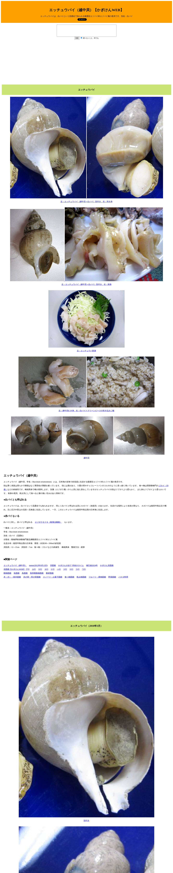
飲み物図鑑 (81, 577)
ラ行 (78, 569)
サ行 (40, 569)
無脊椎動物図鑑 (36, 573)
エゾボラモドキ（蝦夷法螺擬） (48, 522)
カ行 (34, 569)
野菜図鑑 (112, 577)
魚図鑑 (16, 573)
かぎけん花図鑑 (107, 565)
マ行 (65, 569)
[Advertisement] (86, 62)
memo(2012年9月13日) (38, 565)
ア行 (28, 569)
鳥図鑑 (25, 573)
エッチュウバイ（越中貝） (15, 565)
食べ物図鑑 (69, 577)
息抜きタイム (78, 565)
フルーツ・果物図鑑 (97, 577)
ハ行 (59, 569)
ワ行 (84, 569)
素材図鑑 (50, 573)
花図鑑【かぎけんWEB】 (14, 569)
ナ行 (53, 569)
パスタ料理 (123, 577)
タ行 (46, 569)
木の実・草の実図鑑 (32, 577)
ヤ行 (71, 569)
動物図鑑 (7, 573)
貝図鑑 (53, 565)
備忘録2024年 (92, 565)
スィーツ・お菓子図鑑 (52, 577)
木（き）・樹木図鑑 (12, 577)
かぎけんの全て (65, 565)
